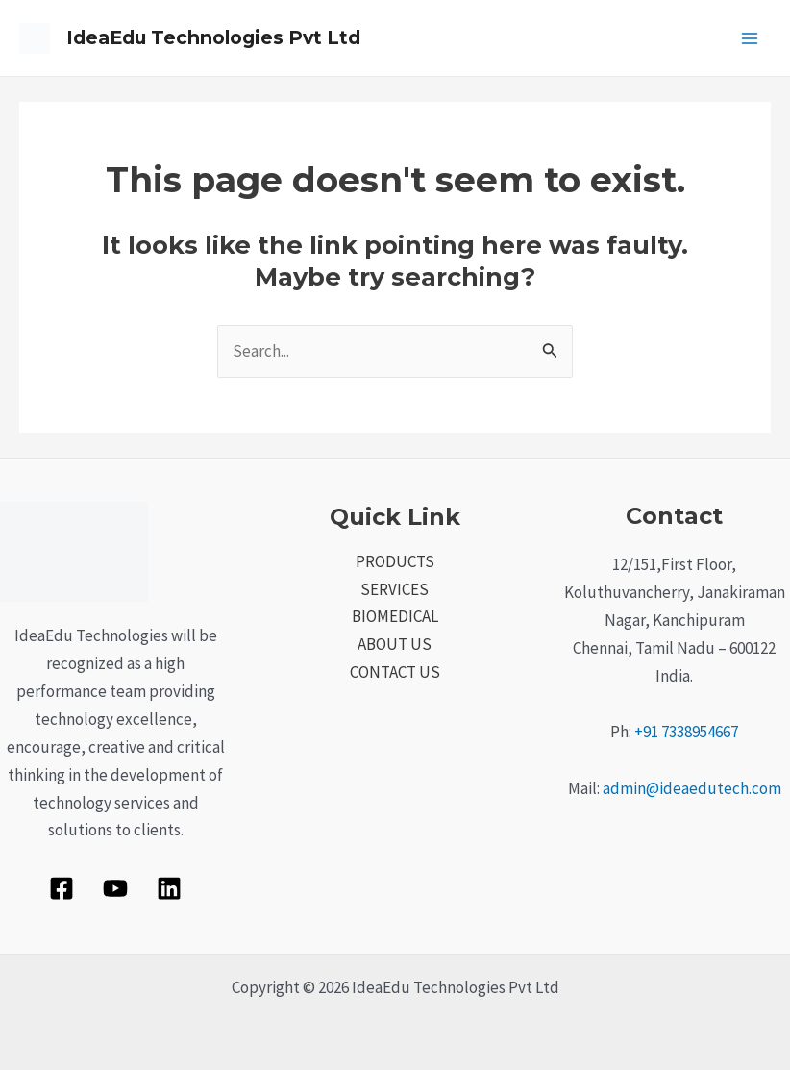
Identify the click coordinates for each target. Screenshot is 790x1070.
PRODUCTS (395, 561)
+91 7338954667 (686, 731)
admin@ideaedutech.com (692, 788)
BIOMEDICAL (395, 616)
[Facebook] (61, 888)
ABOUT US (395, 644)
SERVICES (394, 589)
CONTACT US (395, 672)
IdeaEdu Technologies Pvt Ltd (220, 38)
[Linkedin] (169, 888)
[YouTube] (115, 888)
